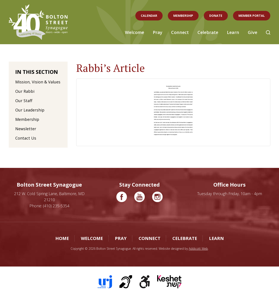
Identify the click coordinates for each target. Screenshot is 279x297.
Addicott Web (198, 248)
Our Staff (23, 100)
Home (62, 238)
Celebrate (207, 32)
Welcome (134, 32)
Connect (180, 32)
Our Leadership (29, 110)
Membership (183, 16)
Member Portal (251, 16)
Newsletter (25, 128)
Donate (215, 16)
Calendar (149, 16)
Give (252, 32)
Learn (233, 32)
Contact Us (25, 138)
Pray (157, 32)
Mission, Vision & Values (37, 81)
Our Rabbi (24, 91)
